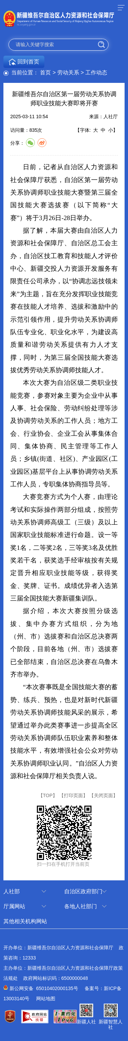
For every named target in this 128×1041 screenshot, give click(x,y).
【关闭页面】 (103, 795)
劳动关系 (68, 72)
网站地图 (45, 998)
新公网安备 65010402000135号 (44, 988)
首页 (45, 72)
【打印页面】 (73, 795)
